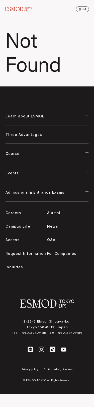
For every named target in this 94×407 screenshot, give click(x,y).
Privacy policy (30, 369)
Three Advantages (24, 134)
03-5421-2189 (70, 333)
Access (13, 240)
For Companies (61, 253)
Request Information (26, 253)
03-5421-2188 (34, 333)
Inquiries (14, 267)
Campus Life (18, 226)
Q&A (51, 240)
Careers (13, 213)
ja (82, 9)
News (52, 226)
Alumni (53, 213)
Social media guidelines (58, 369)
